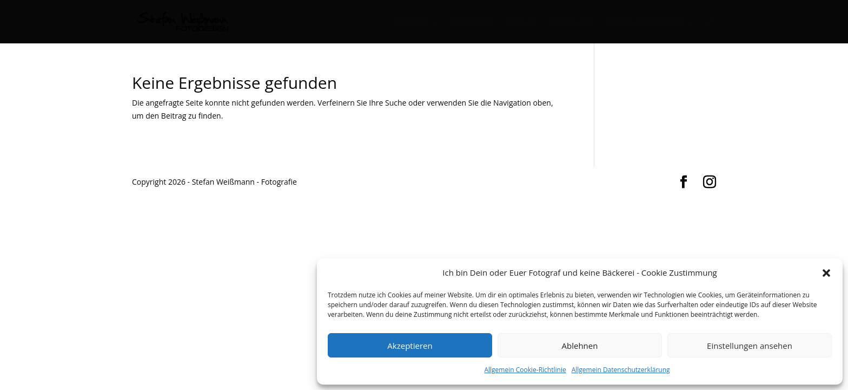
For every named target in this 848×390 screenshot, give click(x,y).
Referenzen (473, 22)
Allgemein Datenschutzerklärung (621, 369)
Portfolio (412, 22)
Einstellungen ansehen (749, 345)
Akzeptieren (409, 345)
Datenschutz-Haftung (645, 22)
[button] (826, 273)
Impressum (571, 22)
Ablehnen (580, 345)
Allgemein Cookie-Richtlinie (525, 369)
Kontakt (522, 22)
